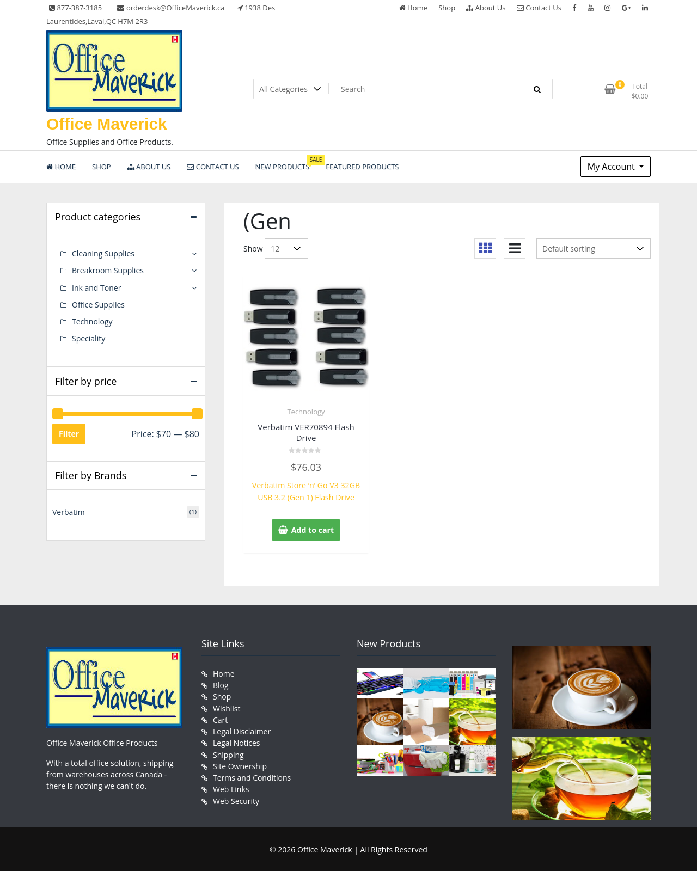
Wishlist (226, 707)
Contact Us (539, 8)
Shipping (228, 753)
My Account (612, 167)
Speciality (88, 338)
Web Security (236, 799)
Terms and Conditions (252, 776)
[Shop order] (593, 248)
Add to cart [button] (312, 529)
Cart (220, 719)
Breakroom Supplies (108, 270)
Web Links (231, 787)
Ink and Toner (96, 287)
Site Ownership (240, 764)
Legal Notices (236, 742)
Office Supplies (98, 304)
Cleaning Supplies (103, 253)
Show (253, 248)
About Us (485, 8)
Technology (306, 411)
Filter (69, 432)
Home (413, 8)
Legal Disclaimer (242, 730)
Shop (446, 8)
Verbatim (68, 511)
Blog (221, 684)
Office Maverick (106, 124)
